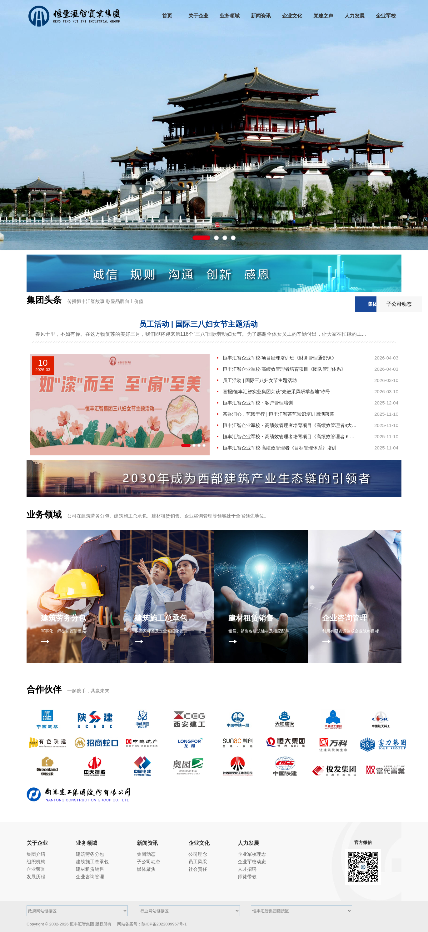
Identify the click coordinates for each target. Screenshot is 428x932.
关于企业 (37, 843)
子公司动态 (378, 304)
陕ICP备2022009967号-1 (164, 924)
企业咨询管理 (90, 876)
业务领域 (86, 843)
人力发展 (248, 843)
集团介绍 (36, 854)
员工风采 (197, 861)
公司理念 (197, 854)
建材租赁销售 (90, 869)
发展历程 (36, 876)
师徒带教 (247, 876)
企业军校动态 (252, 861)
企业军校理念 (252, 854)
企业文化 (199, 843)
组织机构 (36, 861)
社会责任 (197, 869)
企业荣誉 (36, 869)
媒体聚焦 (146, 869)
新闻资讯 (147, 843)
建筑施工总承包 (92, 861)
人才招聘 (247, 869)
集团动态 (330, 304)
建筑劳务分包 (90, 854)
